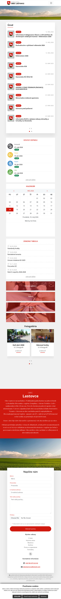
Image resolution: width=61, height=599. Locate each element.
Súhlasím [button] (17, 596)
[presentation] (29, 128)
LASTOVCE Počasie (30, 230)
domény (15, 579)
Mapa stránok (28, 577)
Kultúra (30, 545)
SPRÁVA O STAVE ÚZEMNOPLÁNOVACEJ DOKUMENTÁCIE (29, 88)
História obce (30, 540)
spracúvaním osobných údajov (35, 524)
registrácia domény (23, 579)
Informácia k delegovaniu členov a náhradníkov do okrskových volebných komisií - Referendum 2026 (34, 36)
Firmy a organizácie (30, 547)
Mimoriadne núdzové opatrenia (27, 98)
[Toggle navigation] (51, 3)
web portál (36, 577)
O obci (30, 538)
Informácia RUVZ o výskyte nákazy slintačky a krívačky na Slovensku (32, 120)
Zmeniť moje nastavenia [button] (30, 596)
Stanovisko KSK (21, 66)
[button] (29, 131)
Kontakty (30, 549)
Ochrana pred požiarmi (24, 108)
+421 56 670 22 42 (31, 563)
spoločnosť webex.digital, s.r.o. (37, 579)
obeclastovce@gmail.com (31, 567)
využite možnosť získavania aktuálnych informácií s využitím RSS (27, 575)
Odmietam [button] (43, 596)
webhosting (42, 577)
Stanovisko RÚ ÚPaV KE (24, 77)
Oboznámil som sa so (28, 524)
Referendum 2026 (22, 56)
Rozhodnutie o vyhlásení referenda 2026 (30, 45)
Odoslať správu (30, 529)
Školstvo (30, 543)
